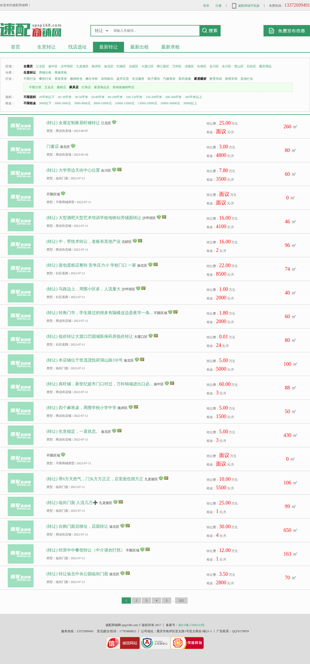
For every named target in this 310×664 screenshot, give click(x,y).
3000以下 (45, 103)
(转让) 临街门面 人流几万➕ (72, 502)
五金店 (49, 87)
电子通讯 (154, 79)
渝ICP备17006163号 (191, 625)
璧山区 (239, 66)
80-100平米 (115, 97)
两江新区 (163, 66)
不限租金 (30, 103)
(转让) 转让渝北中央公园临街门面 (77, 574)
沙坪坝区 (67, 66)
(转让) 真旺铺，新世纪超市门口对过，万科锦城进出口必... (100, 384)
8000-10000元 (103, 103)
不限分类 (35, 87)
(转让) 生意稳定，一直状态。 (73, 431)
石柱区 (251, 66)
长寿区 (201, 66)
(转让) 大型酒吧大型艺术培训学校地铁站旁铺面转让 (94, 217)
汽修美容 (169, 79)
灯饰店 (86, 87)
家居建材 (200, 79)
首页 (15, 47)
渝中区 (53, 66)
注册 (218, 5)
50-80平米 (98, 97)
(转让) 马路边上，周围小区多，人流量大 (84, 289)
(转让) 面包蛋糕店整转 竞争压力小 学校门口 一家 (91, 265)
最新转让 (108, 47)
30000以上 (190, 103)
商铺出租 (45, 72)
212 (181, 600)
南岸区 (96, 66)
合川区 (214, 66)
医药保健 (185, 79)
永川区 (226, 66)
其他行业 (247, 79)
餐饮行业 (45, 79)
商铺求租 (61, 72)
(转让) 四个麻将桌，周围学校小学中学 (82, 407)
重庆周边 (265, 66)
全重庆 (28, 66)
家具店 (74, 87)
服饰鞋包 (76, 79)
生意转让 (46, 47)
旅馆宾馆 (231, 79)
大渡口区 (147, 66)
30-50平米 (81, 97)
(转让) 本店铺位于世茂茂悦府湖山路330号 (85, 360)
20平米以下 (47, 97)
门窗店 (53, 146)
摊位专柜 (92, 79)
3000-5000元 (63, 103)
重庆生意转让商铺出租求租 (30, 29)
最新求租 (170, 47)
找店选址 (77, 47)
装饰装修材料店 (123, 87)
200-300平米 (173, 97)
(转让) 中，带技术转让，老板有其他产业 (84, 241)
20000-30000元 (170, 103)
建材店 (61, 87)
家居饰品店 (102, 87)
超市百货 (123, 79)
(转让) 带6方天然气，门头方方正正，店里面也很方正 (95, 479)
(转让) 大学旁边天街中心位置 (73, 170)
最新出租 (139, 47)
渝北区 (108, 66)
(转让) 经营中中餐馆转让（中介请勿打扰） (86, 550)
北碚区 (133, 66)
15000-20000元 (147, 103)
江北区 (40, 66)
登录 (206, 5)
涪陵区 (189, 66)
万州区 (177, 66)
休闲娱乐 (107, 79)
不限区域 (53, 194)
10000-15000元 (125, 103)
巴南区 (121, 66)
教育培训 (216, 79)
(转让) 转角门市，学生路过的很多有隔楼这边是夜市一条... (100, 312)
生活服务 (138, 79)
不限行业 (30, 79)
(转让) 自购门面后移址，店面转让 (77, 526)
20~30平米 (65, 97)
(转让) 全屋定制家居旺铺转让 (73, 123)
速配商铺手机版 (245, 5)
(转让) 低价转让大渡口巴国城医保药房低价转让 (90, 336)
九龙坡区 (82, 66)
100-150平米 (134, 97)
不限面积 (30, 97)
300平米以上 (193, 97)
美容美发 (61, 79)
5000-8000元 (82, 103)
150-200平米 (154, 97)
